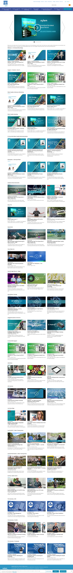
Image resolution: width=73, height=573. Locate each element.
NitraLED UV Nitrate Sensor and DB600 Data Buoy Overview (16, 286)
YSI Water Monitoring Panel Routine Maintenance (35, 151)
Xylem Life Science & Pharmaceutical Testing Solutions (55, 401)
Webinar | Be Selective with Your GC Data (56, 62)
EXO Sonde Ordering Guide (13, 84)
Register (68, 1)
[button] (11, 28)
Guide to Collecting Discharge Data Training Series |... (15, 445)
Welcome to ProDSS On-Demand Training (16, 534)
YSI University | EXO (11, 512)
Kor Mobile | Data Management (14, 513)
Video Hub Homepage (36, 1)
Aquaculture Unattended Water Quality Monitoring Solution (55, 242)
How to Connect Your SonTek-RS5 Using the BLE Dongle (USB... (16, 490)
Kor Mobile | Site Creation (32, 513)
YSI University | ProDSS (11, 533)
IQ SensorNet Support (11, 354)
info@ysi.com (41, 568)
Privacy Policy (41, 570)
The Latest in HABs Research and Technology (54, 286)
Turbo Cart (61, 1)
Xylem (34, 569)
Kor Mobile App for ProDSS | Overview (16, 128)
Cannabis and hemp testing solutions (16, 377)
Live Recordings (10, 421)
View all (9, 49)
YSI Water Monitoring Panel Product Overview (15, 151)
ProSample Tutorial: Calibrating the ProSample (15, 556)
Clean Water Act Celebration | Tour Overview (34, 264)
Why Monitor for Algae (32, 285)
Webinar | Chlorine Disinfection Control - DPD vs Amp (36, 63)
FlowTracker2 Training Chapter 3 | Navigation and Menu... (54, 468)
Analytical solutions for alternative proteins (34, 378)
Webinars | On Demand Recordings (6, 9)
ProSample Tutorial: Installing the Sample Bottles (56, 556)
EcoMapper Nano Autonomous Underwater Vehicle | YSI (14, 332)
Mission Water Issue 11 (52, 106)
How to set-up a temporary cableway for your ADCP (55, 490)
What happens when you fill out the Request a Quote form (35, 220)
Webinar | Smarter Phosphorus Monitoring (54, 151)
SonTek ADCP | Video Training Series (13, 443)
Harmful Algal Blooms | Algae (13, 284)
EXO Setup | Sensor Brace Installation (55, 513)
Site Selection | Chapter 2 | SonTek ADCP (56, 444)
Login (65, 1)
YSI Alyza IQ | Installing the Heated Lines (55, 84)
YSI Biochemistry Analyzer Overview (15, 400)
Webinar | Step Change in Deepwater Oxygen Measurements (55, 197)
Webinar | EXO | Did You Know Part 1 (16, 62)
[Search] (69, 5)
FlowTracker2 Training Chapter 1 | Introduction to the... (15, 468)
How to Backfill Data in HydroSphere (35, 308)
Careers (46, 1)
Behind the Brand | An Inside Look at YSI (55, 219)
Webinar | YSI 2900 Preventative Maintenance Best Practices (34, 401)
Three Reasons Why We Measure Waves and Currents (35, 197)
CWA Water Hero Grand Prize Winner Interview (15, 264)
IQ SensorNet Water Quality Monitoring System (46, 9)
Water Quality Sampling (36, 9)
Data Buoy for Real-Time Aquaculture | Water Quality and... (16, 197)
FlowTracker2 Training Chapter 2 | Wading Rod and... (36, 468)
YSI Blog (54, 1)
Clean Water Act (10, 262)
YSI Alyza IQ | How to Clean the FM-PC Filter (35, 85)
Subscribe (57, 1)
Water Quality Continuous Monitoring (26, 9)
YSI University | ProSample (12, 554)
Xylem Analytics (38, 569)
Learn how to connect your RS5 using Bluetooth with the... (35, 490)
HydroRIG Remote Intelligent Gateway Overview (55, 332)
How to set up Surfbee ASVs (33, 332)
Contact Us (42, 1)
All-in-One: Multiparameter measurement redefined (56, 378)
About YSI (9, 218)
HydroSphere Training (11, 307)
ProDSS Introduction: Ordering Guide (55, 534)
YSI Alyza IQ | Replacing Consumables (55, 355)
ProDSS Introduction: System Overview (35, 534)
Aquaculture (10, 240)
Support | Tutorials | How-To (16, 9)
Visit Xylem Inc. (50, 1)
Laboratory (9, 376)
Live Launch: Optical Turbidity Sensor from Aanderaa (36, 423)
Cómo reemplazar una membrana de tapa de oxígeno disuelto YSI (56, 129)
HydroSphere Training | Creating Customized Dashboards (14, 309)
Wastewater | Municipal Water (58, 9)
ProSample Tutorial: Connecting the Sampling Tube (35, 556)
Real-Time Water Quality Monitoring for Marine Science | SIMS (16, 242)
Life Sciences (10, 399)
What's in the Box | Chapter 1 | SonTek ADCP (35, 445)
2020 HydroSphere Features (53, 308)
